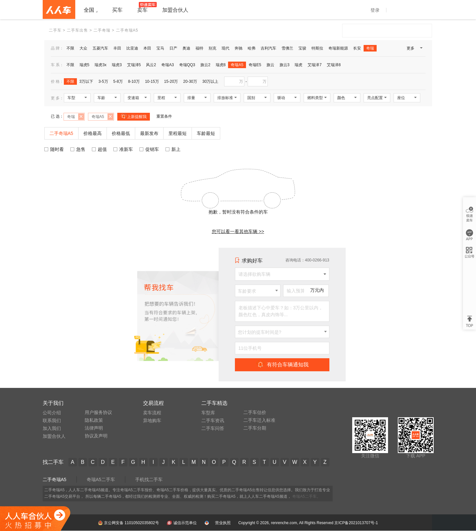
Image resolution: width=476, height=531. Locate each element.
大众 (83, 48)
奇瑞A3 (167, 65)
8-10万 (134, 81)
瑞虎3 (117, 65)
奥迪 (186, 48)
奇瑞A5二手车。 (306, 496)
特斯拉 (317, 48)
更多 (414, 49)
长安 (357, 48)
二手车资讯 (212, 420)
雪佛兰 (287, 48)
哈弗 (251, 48)
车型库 (208, 412)
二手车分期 (254, 428)
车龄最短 (206, 133)
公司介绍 (52, 412)
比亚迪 (132, 48)
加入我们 (52, 428)
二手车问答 (212, 428)
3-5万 (103, 81)
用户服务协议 (98, 412)
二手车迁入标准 (259, 420)
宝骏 (302, 48)
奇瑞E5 (255, 65)
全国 (89, 10)
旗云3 (285, 65)
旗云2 (205, 65)
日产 (173, 48)
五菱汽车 (100, 48)
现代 (225, 48)
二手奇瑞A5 (54, 479)
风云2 (151, 65)
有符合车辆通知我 (282, 364)
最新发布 (149, 133)
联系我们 (52, 420)
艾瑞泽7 (315, 65)
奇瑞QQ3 (187, 65)
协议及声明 (96, 435)
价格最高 (92, 133)
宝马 (160, 48)
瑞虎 (298, 65)
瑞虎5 (84, 65)
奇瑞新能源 (338, 48)
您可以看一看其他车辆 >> (238, 231)
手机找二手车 (149, 479)
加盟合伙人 (54, 436)
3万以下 (86, 81)
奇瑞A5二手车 (101, 479)
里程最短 (177, 133)
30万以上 (210, 81)
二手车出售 (77, 30)
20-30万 (190, 81)
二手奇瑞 (102, 30)
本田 (147, 48)
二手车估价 (254, 412)
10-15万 (152, 81)
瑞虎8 (221, 65)
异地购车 (152, 420)
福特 (199, 48)
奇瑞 (370, 48)
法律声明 (94, 428)
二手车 (55, 30)
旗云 (270, 65)
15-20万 (171, 81)
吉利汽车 (268, 48)
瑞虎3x (100, 65)
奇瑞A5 (237, 65)
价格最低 (121, 133)
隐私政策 (94, 420)
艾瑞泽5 (134, 65)
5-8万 (118, 81)
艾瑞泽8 (334, 65)
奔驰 (238, 48)
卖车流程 (152, 412)
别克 (212, 48)
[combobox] (257, 291)
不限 (70, 48)
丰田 (117, 48)
